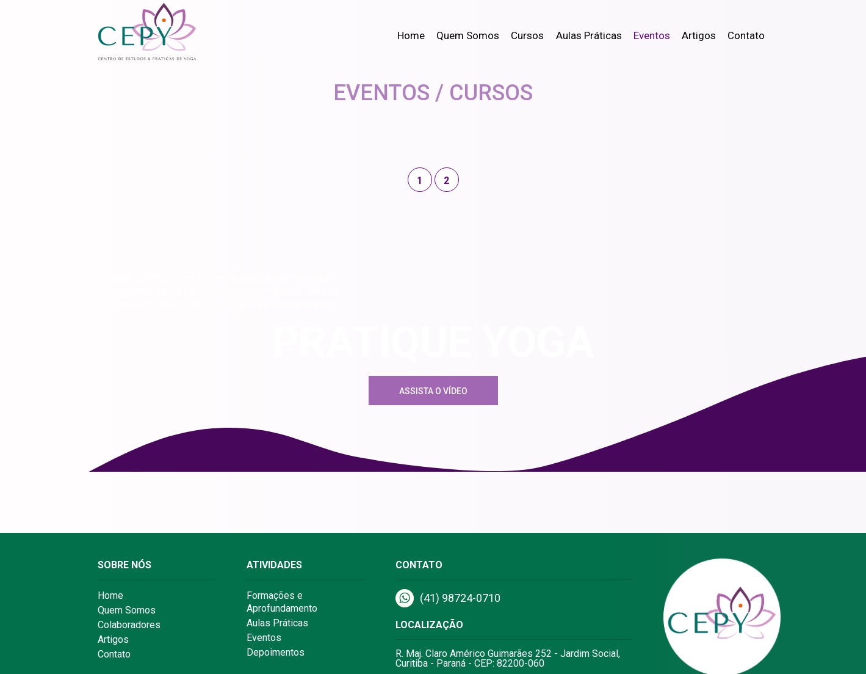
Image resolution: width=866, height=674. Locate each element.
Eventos (651, 35)
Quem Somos (467, 35)
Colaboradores (129, 625)
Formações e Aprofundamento (282, 602)
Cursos (527, 35)
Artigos (699, 35)
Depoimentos (276, 652)
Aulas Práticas (589, 35)
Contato (746, 35)
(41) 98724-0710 (447, 598)
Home (411, 35)
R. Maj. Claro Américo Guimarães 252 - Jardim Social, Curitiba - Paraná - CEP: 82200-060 (507, 659)
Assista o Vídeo (433, 391)
